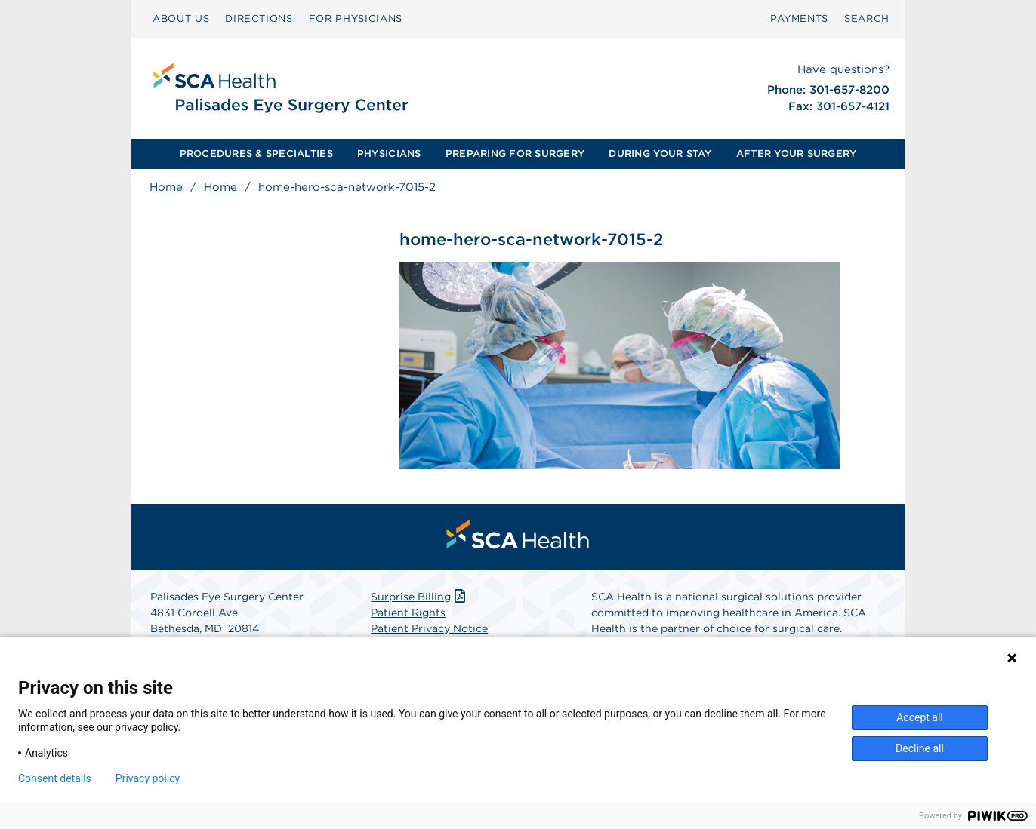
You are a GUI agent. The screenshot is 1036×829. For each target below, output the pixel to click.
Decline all (920, 748)
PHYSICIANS (389, 153)
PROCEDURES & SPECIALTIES (256, 153)
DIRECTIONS (259, 18)
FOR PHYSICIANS (355, 18)
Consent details (54, 778)
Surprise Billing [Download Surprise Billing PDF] (419, 597)
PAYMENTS (799, 18)
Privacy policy (148, 778)
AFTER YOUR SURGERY (796, 153)
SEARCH (867, 18)
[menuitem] (180, 19)
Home (166, 187)
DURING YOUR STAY (660, 153)
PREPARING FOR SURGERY (515, 153)
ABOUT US (181, 18)
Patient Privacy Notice (429, 628)
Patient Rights (408, 612)
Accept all (919, 717)
